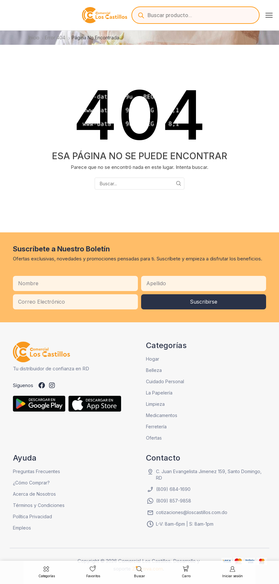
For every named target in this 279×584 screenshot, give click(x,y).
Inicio (33, 37)
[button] (269, 15)
